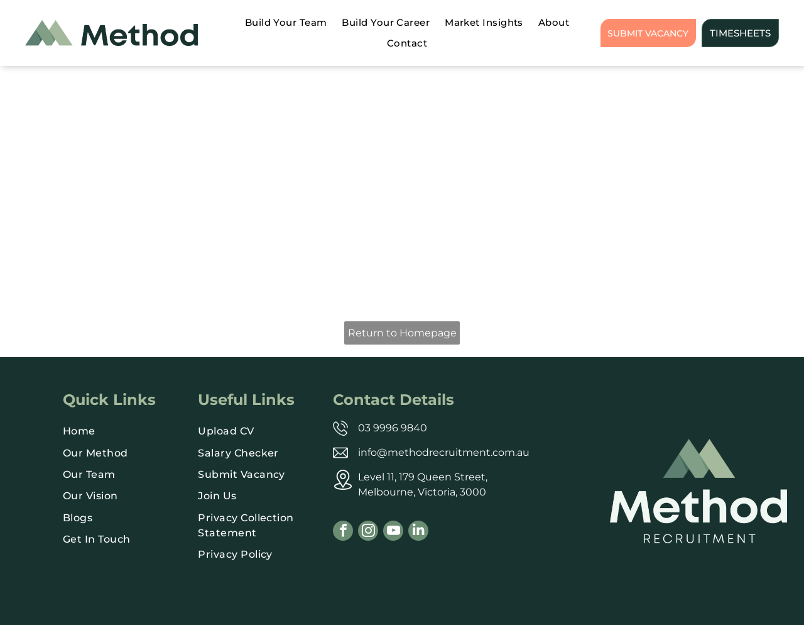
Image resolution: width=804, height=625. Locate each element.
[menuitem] (286, 23)
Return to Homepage (402, 333)
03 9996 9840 (392, 428)
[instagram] (368, 532)
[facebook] (343, 532)
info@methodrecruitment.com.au (444, 452)
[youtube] (393, 532)
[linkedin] (418, 532)
